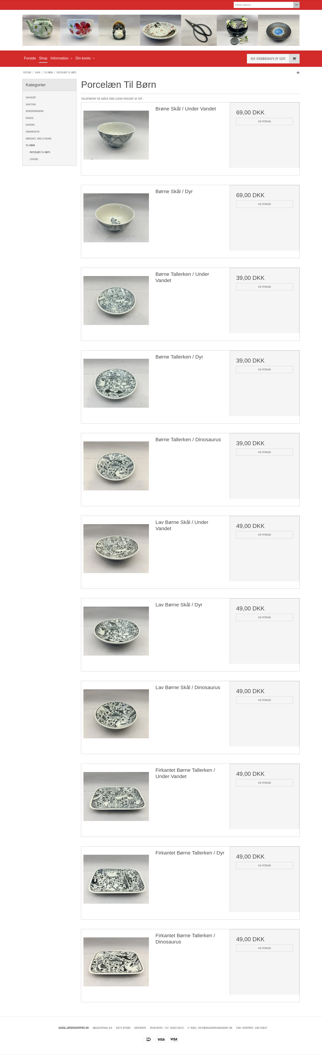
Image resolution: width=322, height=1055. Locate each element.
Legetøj (34, 159)
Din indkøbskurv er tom (275, 58)
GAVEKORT (31, 97)
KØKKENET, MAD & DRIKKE (39, 138)
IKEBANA (30, 124)
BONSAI (30, 118)
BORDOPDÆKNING (35, 111)
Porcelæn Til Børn (40, 152)
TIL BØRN (30, 145)
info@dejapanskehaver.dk (215, 1028)
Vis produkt (264, 121)
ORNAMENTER (32, 131)
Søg (296, 4)
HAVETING (31, 104)
